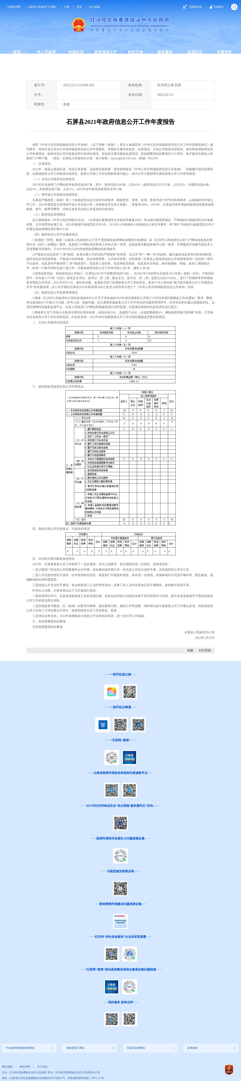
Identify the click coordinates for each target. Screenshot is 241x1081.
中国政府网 (13, 7)
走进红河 (194, 52)
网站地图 (7, 1066)
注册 (66, 7)
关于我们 (42, 1066)
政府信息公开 (105, 52)
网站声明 (25, 1066)
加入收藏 (94, 7)
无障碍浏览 (192, 7)
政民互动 (135, 52)
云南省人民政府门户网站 (42, 7)
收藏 (190, 650)
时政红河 (76, 52)
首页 (17, 52)
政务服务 (164, 52)
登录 (79, 7)
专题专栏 (224, 52)
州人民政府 (46, 52)
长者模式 (217, 7)
